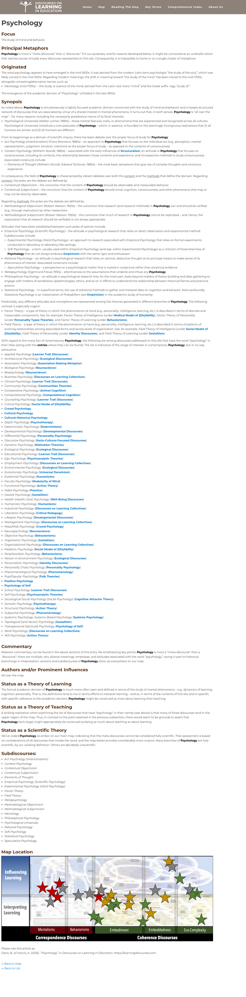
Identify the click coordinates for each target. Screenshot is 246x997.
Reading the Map (125, 7)
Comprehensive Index (185, 7)
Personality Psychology (54, 435)
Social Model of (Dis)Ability (51, 404)
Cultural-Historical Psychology (26, 417)
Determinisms (51, 426)
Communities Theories (55, 386)
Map (101, 7)
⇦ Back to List (10, 968)
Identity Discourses (83, 333)
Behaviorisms (116, 320)
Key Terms (153, 7)
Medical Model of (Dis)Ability (134, 315)
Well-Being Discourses (67, 499)
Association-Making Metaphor (59, 363)
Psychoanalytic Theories (45, 458)
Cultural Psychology (18, 413)
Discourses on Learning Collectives (59, 377)
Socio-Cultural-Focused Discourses (61, 440)
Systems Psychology (88, 617)
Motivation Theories (49, 445)
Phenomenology (60, 572)
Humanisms (45, 476)
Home (87, 7)
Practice (36, 490)
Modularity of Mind (45, 481)
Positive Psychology (18, 581)
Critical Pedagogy (49, 513)
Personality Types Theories (33, 320)
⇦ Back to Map (11, 963)
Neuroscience (46, 367)
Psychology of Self (17, 585)
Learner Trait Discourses (50, 354)
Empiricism (71, 253)
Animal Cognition (52, 390)
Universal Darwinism (54, 472)
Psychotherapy (41, 422)
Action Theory (47, 485)
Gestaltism (156, 333)
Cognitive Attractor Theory (94, 599)
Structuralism (130, 151)
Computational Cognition (62, 395)
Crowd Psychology (17, 408)
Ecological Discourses (55, 358)
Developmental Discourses (63, 431)
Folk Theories (49, 576)
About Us (216, 7)
